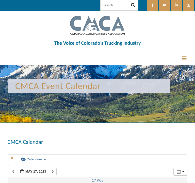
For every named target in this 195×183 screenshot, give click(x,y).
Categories (33, 159)
